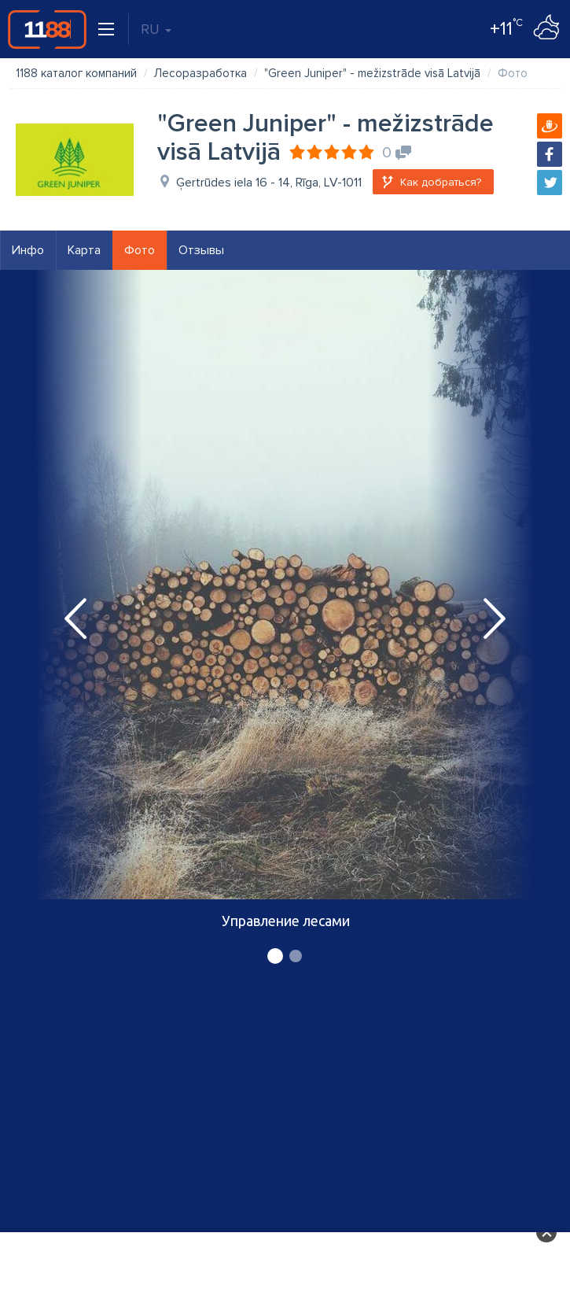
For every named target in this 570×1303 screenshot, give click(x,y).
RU (156, 29)
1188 (47, 29)
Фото (139, 250)
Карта (84, 250)
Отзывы (201, 250)
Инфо (28, 250)
